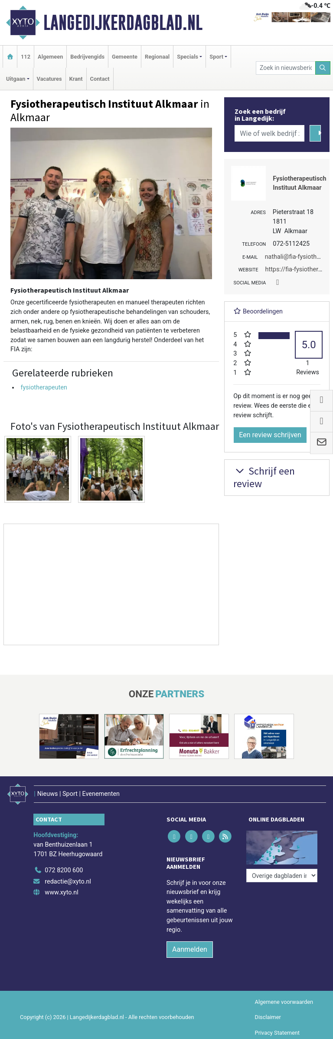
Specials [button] (187, 56)
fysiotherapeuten (43, 387)
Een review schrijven (270, 435)
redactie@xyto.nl (68, 881)
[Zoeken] (323, 68)
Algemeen (50, 56)
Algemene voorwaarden (284, 1002)
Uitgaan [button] (15, 79)
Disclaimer (268, 1017)
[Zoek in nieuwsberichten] (285, 68)
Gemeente (124, 56)
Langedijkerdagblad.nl (122, 22)
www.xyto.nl (61, 892)
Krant (76, 79)
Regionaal (157, 56)
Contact (100, 79)
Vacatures (49, 79)
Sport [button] (216, 56)
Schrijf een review (264, 477)
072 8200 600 (64, 870)
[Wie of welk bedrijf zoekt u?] (269, 133)
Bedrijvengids (87, 56)
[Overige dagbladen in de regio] (281, 875)
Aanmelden (189, 949)
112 (25, 56)
